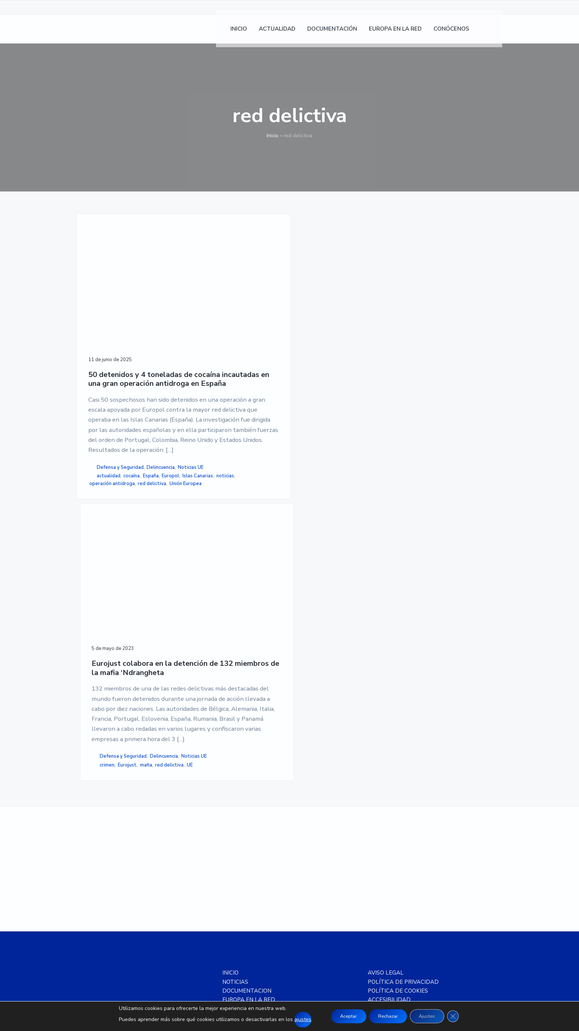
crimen (206, 552)
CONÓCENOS (239, 854)
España (151, 581)
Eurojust (226, 552)
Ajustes (432, 1016)
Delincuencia (103, 573)
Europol (100, 589)
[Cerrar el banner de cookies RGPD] (462, 1016)
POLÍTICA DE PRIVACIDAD (403, 827)
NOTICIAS (235, 827)
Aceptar (341, 1016)
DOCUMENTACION (246, 836)
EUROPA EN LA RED (248, 845)
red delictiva (103, 605)
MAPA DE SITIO (388, 854)
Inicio (272, 135)
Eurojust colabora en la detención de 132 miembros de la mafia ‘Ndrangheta (227, 316)
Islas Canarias (127, 589)
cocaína (131, 581)
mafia (245, 552)
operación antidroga (132, 597)
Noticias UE (133, 573)
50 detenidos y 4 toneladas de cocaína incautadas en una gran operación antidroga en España (123, 325)
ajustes (292, 1019)
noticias (98, 597)
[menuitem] (493, 33)
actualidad (108, 581)
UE (226, 560)
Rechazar (387, 1016)
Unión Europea (137, 605)
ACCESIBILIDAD (389, 845)
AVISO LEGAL (386, 818)
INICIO (230, 818)
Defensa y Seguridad (120, 565)
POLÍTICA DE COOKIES (398, 836)
